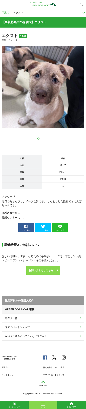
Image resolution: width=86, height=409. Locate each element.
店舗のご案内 (71, 405)
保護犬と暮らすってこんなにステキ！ (26, 336)
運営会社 (5, 367)
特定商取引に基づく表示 (53, 367)
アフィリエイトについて (53, 375)
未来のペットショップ (17, 327)
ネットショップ (14, 405)
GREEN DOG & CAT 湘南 (19, 309)
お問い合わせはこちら (41, 270)
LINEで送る (60, 228)
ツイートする (43, 228)
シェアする (26, 228)
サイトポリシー (8, 375)
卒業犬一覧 (11, 318)
